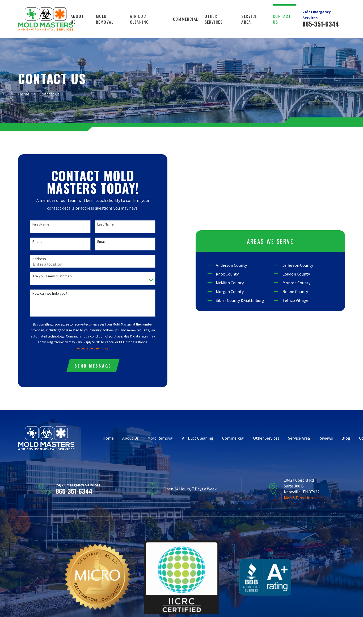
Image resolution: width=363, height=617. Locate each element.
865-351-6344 (320, 23)
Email (101, 241)
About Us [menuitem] (77, 19)
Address (39, 259)
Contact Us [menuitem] (282, 19)
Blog (345, 438)
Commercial (233, 438)
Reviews (325, 438)
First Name (40, 224)
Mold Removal (160, 438)
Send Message (92, 365)
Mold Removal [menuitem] (104, 19)
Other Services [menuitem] (214, 19)
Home (108, 438)
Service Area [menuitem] (249, 19)
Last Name (105, 224)
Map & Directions (299, 497)
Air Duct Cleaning (197, 438)
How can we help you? (49, 293)
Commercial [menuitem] (185, 19)
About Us (130, 438)
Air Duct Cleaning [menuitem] (139, 19)
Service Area (299, 438)
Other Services (266, 438)
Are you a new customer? (52, 276)
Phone (37, 241)
